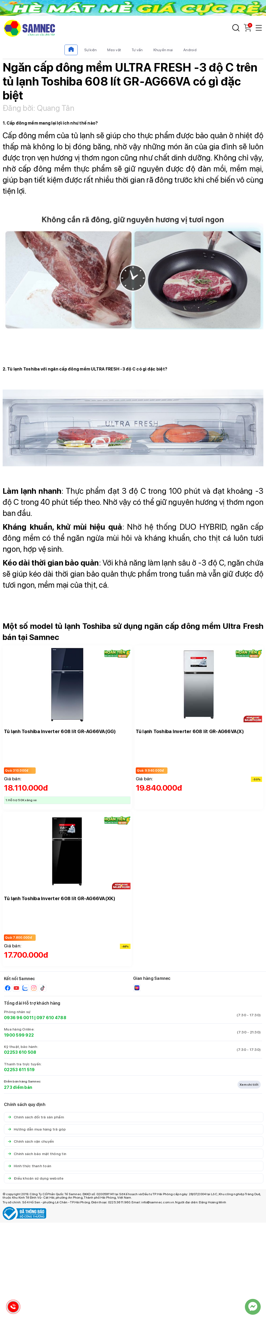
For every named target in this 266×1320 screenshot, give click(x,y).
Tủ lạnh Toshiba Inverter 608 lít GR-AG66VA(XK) (59, 898)
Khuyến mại (163, 50)
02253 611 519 (19, 1069)
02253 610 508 (20, 1052)
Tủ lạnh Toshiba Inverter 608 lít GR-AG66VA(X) (190, 731)
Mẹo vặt (114, 50)
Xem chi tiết (249, 1084)
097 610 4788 (51, 1017)
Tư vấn (137, 50)
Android (190, 50)
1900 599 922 (19, 1035)
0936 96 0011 (19, 1017)
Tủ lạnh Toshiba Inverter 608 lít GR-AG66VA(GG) (60, 731)
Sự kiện (90, 50)
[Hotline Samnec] (12, 1307)
